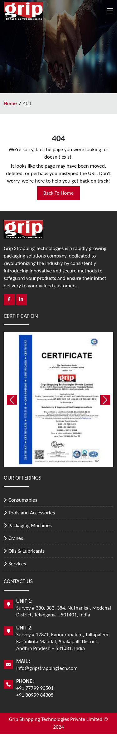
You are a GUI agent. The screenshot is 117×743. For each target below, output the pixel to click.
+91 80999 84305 (35, 695)
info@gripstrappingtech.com (47, 668)
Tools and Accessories (31, 512)
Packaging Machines (30, 525)
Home (10, 103)
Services (17, 563)
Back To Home (58, 193)
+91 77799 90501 (35, 688)
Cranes (15, 538)
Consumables (22, 500)
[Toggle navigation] (110, 12)
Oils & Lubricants (26, 551)
